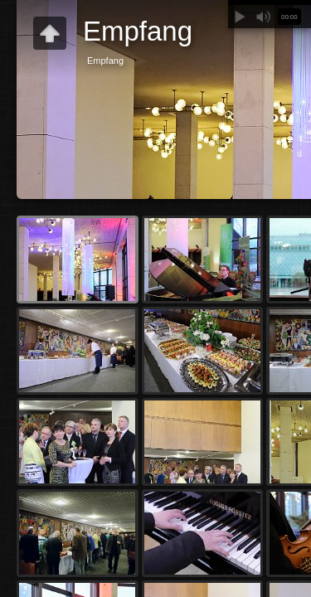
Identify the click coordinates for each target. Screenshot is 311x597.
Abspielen (239, 16)
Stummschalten (263, 16)
